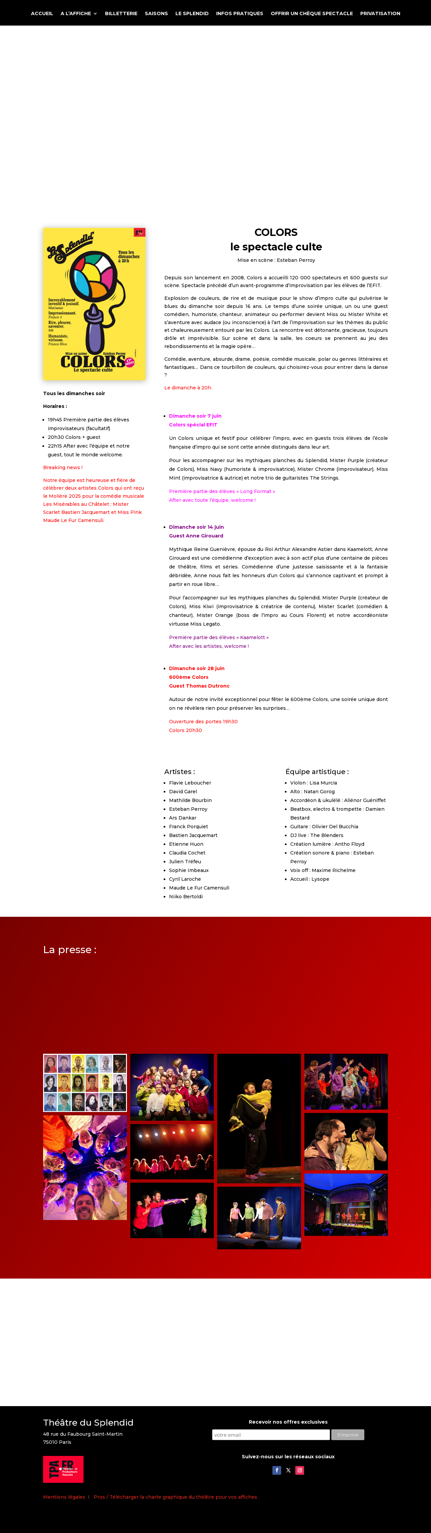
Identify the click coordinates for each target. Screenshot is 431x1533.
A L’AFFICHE (76, 13)
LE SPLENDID (192, 13)
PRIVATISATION (380, 13)
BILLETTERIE (121, 13)
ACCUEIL (42, 13)
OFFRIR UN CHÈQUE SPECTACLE (312, 13)
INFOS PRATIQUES (239, 13)
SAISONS (156, 13)
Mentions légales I (68, 1497)
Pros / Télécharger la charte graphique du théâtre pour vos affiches (175, 1497)
